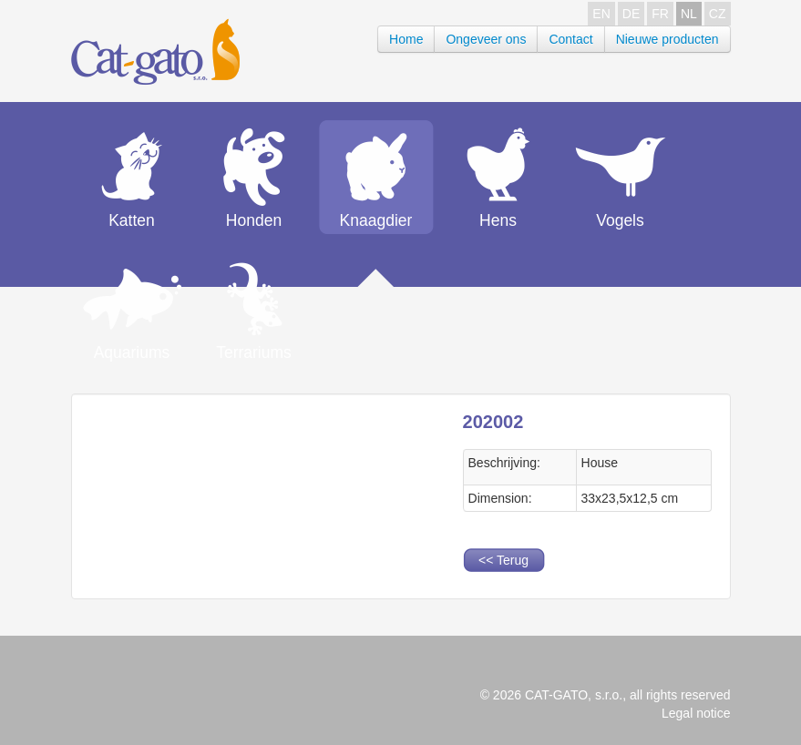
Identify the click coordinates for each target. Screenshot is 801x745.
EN (601, 13)
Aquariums (132, 352)
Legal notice (696, 713)
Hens (498, 220)
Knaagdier (376, 220)
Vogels (620, 220)
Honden (254, 220)
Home (406, 39)
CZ (717, 13)
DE (631, 13)
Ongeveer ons (486, 39)
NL (689, 13)
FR (660, 13)
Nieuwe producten (667, 39)
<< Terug (503, 560)
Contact (570, 39)
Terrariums (254, 352)
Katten (131, 220)
